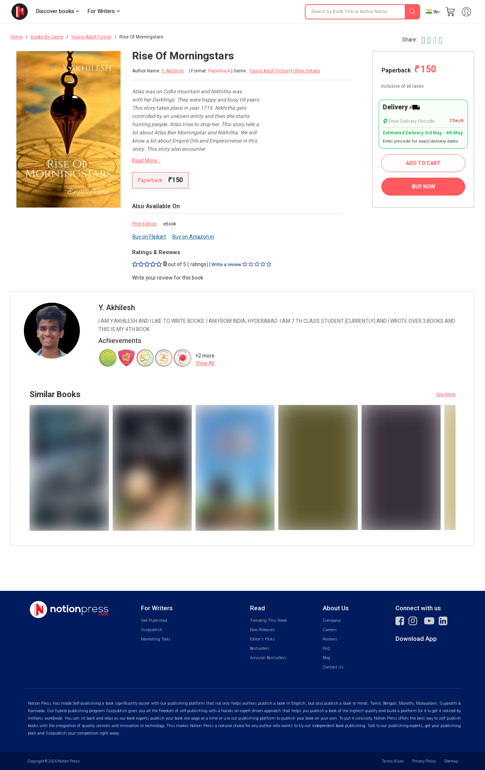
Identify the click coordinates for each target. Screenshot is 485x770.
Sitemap (451, 761)
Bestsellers (260, 648)
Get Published (154, 620)
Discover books (57, 11)
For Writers (103, 11)
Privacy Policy (424, 761)
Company (332, 620)
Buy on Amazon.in (193, 237)
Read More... (146, 161)
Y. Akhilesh (173, 71)
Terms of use (393, 761)
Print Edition (144, 224)
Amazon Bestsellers (268, 657)
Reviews (330, 639)
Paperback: (160, 180)
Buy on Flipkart (149, 237)
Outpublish (151, 629)
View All (205, 363)
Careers (330, 629)
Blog (326, 657)
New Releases (262, 629)
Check (457, 121)
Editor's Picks (262, 639)
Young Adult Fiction (91, 37)
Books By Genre (47, 37)
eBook (169, 224)
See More (446, 394)
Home (16, 37)
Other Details (306, 71)
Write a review (241, 264)
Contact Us (333, 667)
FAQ (326, 648)
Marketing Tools (155, 639)
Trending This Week (268, 620)
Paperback (409, 70)
